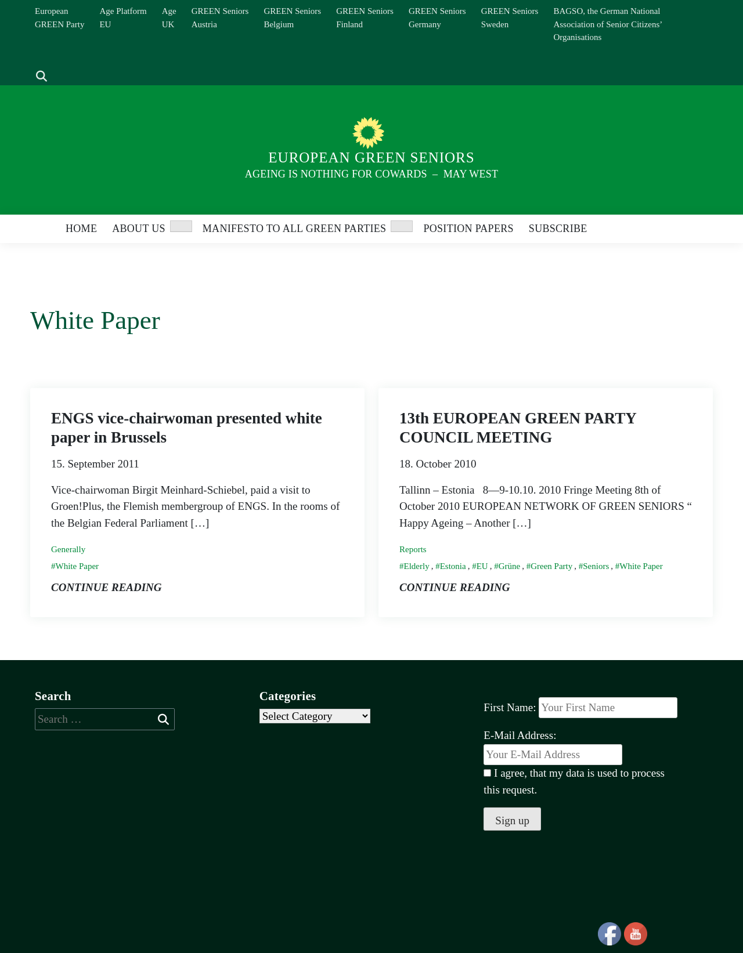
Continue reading (106, 587)
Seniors (596, 566)
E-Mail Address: (553, 747)
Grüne (510, 566)
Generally (68, 549)
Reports (413, 549)
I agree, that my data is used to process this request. (574, 781)
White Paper (77, 566)
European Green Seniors (371, 157)
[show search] (41, 76)
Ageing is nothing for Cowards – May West (371, 174)
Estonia (453, 566)
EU (482, 566)
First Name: (510, 707)
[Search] (35, 59)
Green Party (551, 566)
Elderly (417, 566)
